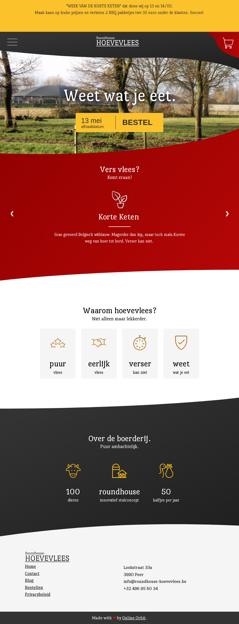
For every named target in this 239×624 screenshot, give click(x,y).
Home (30, 566)
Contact (32, 573)
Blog (29, 580)
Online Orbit (134, 617)
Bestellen (34, 587)
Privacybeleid (37, 594)
